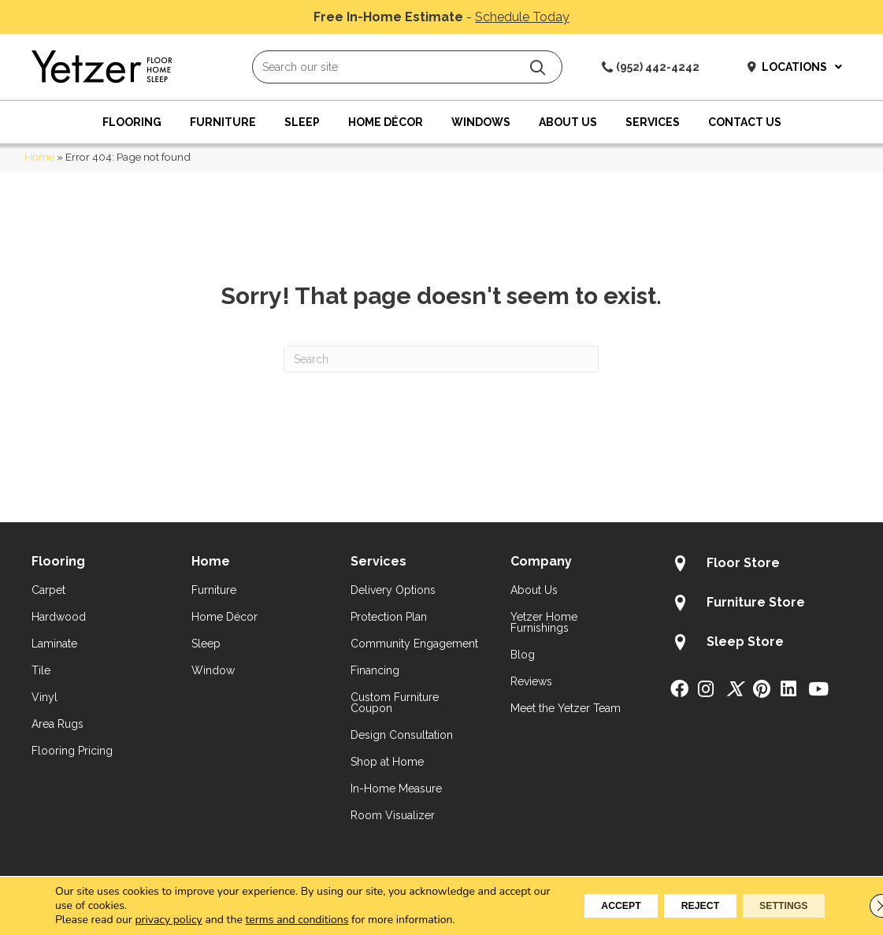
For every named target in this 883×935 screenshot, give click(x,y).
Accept (572, 906)
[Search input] (407, 66)
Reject (670, 906)
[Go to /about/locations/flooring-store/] (760, 565)
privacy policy (168, 919)
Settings (773, 906)
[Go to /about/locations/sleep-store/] (760, 644)
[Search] (441, 359)
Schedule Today (522, 16)
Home (39, 156)
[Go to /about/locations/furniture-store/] (760, 605)
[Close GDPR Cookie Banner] (858, 906)
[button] (538, 67)
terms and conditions (297, 919)
